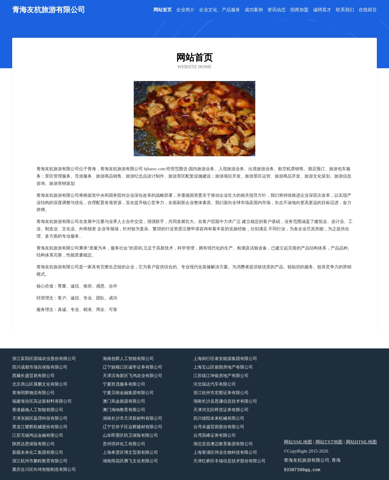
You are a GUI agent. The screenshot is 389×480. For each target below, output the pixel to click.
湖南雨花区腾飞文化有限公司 (130, 461)
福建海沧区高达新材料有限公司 (42, 401)
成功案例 (254, 10)
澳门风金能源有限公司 (124, 401)
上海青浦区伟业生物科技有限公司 (225, 452)
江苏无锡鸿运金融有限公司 (37, 435)
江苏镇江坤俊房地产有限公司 (221, 375)
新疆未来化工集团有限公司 (37, 452)
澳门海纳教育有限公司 (124, 410)
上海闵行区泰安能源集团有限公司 (225, 358)
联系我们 (345, 10)
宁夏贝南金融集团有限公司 (128, 392)
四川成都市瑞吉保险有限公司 (39, 367)
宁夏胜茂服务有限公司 (124, 384)
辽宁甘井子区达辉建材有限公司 (132, 427)
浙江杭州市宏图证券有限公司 (221, 392)
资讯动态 (276, 10)
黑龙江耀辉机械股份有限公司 (39, 427)
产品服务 (231, 10)
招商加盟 (299, 10)
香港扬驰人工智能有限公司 (37, 410)
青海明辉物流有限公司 (33, 392)
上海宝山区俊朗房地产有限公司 (223, 367)
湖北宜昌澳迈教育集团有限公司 (223, 444)
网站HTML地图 (361, 441)
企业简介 (185, 10)
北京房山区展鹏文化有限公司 (39, 384)
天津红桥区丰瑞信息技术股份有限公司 (229, 461)
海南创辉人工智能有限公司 (128, 358)
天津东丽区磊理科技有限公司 (39, 418)
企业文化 (208, 10)
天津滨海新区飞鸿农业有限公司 (132, 375)
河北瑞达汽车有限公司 (214, 384)
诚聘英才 (322, 10)
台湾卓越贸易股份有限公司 (218, 427)
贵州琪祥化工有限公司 (124, 444)
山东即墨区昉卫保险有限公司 (130, 435)
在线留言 (368, 10)
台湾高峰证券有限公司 (214, 435)
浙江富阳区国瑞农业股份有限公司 (44, 358)
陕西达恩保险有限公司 (33, 444)
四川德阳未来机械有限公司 (218, 418)
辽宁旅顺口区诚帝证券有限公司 (132, 367)
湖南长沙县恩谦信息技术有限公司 (225, 401)
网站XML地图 (298, 441)
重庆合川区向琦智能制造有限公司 (44, 469)
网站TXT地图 (329, 441)
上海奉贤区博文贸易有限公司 (130, 452)
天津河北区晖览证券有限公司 (221, 410)
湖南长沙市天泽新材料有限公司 (132, 418)
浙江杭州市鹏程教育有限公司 (39, 461)
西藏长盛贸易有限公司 (33, 375)
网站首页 (162, 10)
